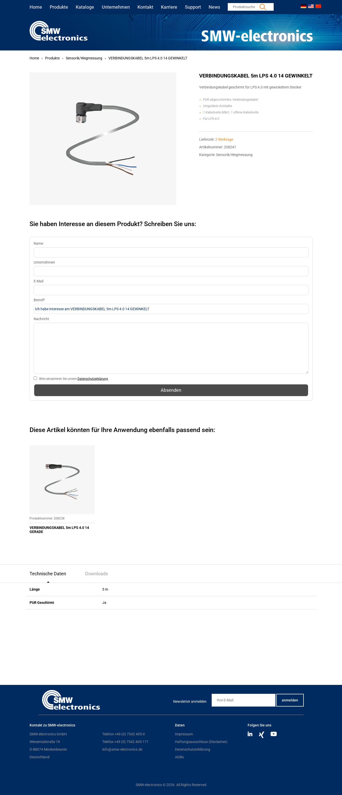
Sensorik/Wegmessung (84, 58)
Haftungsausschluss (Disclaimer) (201, 742)
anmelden (290, 700)
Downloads (96, 573)
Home (36, 7)
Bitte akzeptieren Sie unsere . (74, 379)
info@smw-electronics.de (122, 749)
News (214, 7)
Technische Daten (48, 573)
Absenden (171, 390)
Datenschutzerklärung (93, 379)
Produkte (59, 7)
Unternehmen (116, 7)
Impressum (184, 734)
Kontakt (145, 7)
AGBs (179, 757)
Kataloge (85, 7)
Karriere (169, 7)
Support (193, 7)
